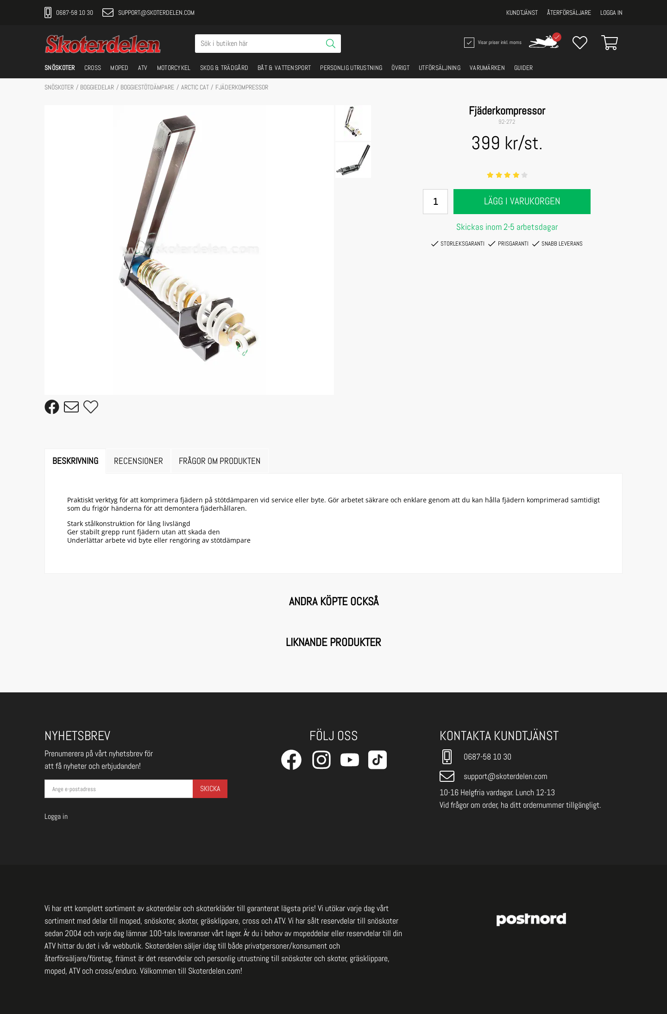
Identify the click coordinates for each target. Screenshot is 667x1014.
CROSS (92, 67)
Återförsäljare (569, 12)
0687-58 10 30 (68, 12)
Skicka (210, 788)
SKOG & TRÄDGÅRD (224, 67)
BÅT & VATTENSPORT (284, 67)
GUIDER (523, 67)
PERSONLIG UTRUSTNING (351, 67)
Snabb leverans (557, 244)
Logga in (611, 12)
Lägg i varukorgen (522, 201)
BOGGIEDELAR (97, 87)
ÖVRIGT (400, 67)
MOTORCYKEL (174, 67)
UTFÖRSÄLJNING (439, 67)
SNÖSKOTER (59, 67)
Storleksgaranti (458, 244)
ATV (143, 67)
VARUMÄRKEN (487, 67)
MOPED (119, 67)
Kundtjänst (522, 12)
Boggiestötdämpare (147, 87)
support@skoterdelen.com (148, 12)
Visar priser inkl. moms (492, 43)
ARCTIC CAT (195, 87)
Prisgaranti (508, 244)
